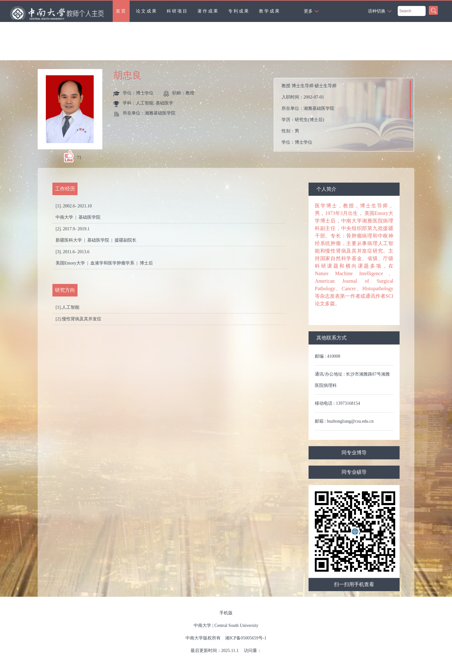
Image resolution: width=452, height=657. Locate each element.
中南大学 (202, 625)
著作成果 (208, 11)
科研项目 (177, 11)
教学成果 (269, 11)
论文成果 (146, 11)
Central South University (236, 625)
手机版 (226, 613)
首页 (121, 11)
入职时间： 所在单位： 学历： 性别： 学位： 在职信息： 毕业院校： (346, 114)
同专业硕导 (354, 472)
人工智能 (70, 307)
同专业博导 (354, 452)
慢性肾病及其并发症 (81, 319)
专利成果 (239, 11)
